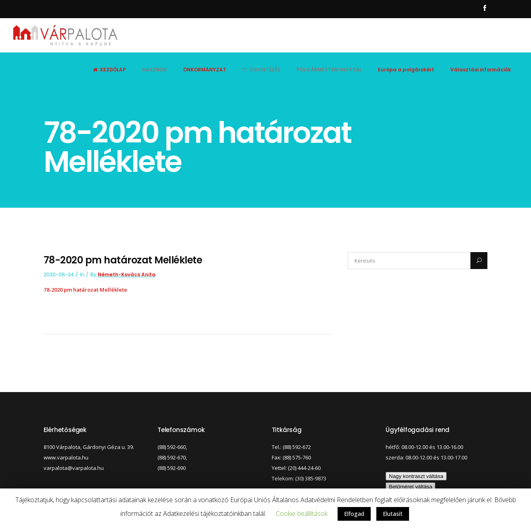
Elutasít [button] (393, 514)
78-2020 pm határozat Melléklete (85, 289)
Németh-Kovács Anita (126, 274)
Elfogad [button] (354, 514)
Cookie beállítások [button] (301, 513)
